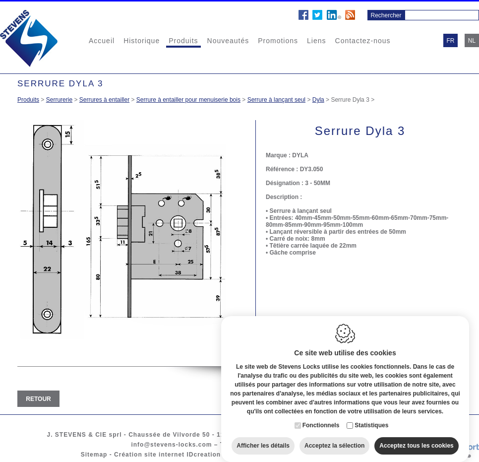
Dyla (318, 99)
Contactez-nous (363, 41)
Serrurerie (59, 99)
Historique (141, 41)
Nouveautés (228, 41)
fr (451, 40)
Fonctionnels (321, 419)
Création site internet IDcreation (167, 454)
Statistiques (371, 419)
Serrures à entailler (104, 99)
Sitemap (94, 454)
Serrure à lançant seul (276, 99)
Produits (183, 41)
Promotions (278, 41)
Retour (38, 399)
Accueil (102, 41)
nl (472, 40)
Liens (316, 41)
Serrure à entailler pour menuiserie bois (188, 99)
